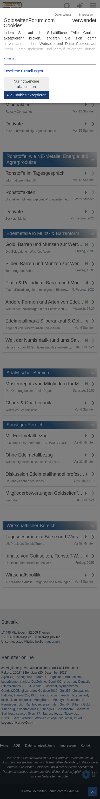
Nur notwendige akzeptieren (26, 84)
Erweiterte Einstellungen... (25, 71)
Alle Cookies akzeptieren (26, 95)
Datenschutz (63, 14)
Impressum (86, 14)
